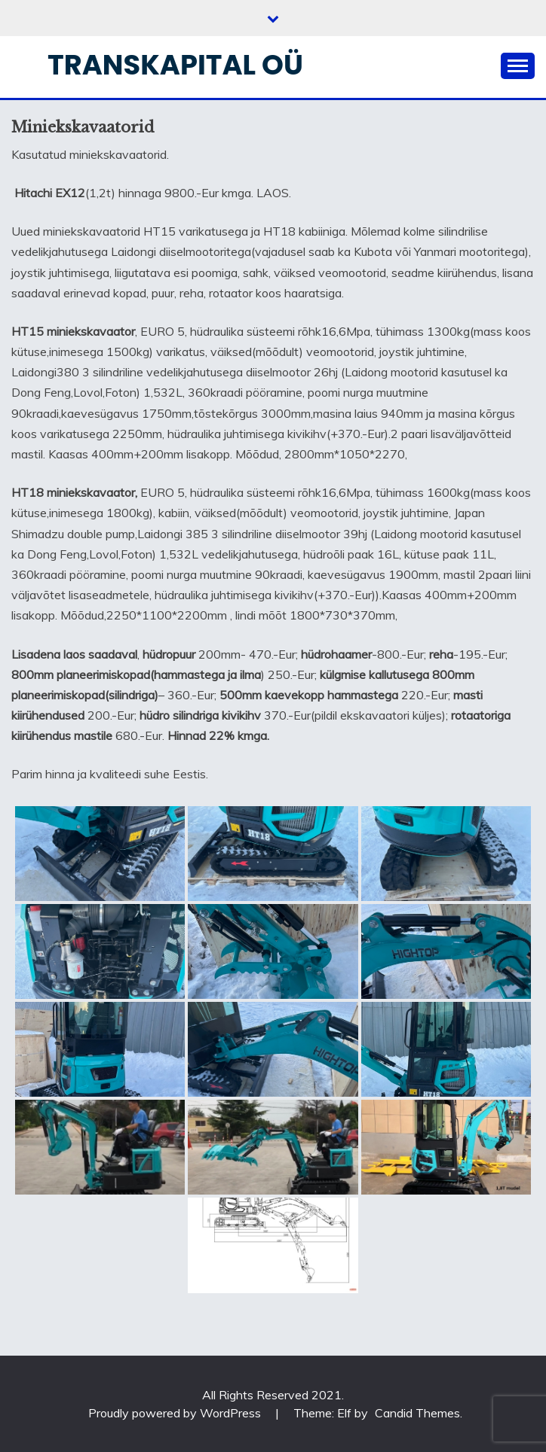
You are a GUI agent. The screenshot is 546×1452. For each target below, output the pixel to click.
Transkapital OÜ (175, 64)
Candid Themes (417, 1412)
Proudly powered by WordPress (176, 1412)
